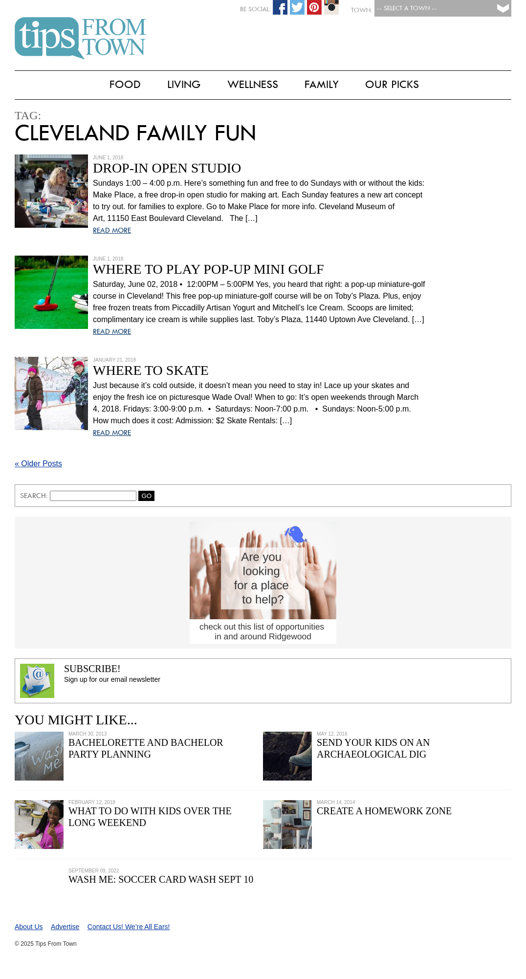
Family (322, 84)
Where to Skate (151, 370)
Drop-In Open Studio (167, 167)
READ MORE (112, 230)
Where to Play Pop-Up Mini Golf (208, 269)
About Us (29, 927)
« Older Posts (38, 463)
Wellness (252, 84)
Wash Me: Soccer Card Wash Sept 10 (160, 879)
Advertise (65, 927)
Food (125, 84)
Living (184, 84)
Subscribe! (92, 668)
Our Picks (392, 84)
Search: (35, 495)
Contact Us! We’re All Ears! (129, 927)
